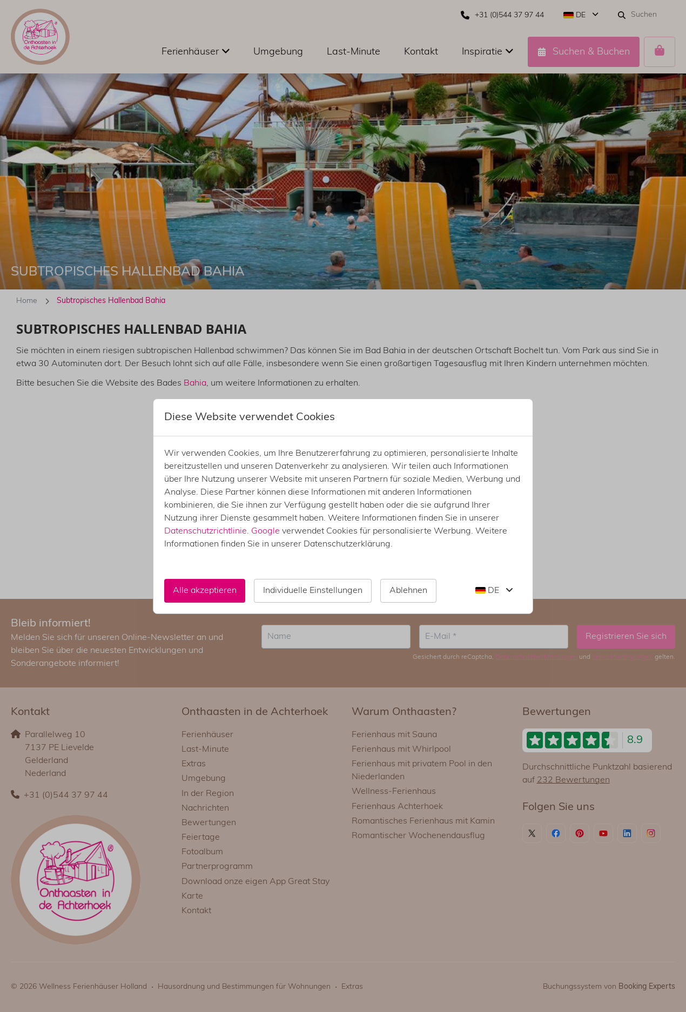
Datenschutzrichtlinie (205, 531)
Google (265, 531)
